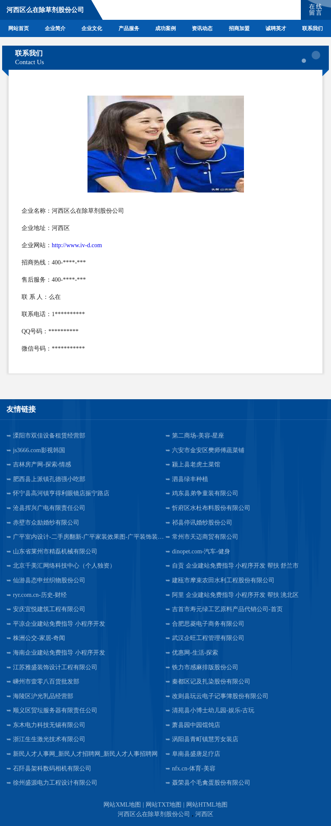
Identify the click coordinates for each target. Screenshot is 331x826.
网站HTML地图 (207, 804)
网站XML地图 (122, 804)
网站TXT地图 (163, 804)
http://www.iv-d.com (77, 245)
